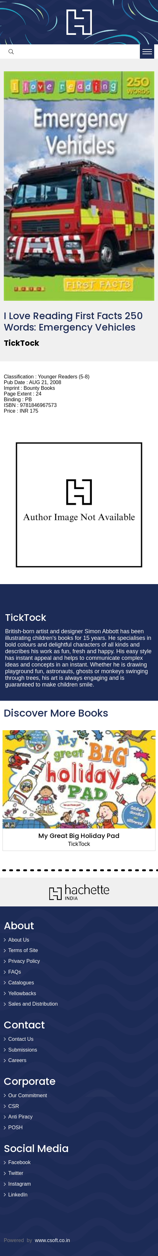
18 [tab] (60, 870)
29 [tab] (137, 870)
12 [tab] (18, 870)
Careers (17, 1060)
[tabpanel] (79, 790)
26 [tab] (116, 870)
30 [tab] (144, 870)
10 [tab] (4, 870)
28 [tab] (130, 870)
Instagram (19, 1184)
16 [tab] (46, 870)
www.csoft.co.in (52, 1240)
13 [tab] (25, 870)
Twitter (15, 1173)
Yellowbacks (22, 993)
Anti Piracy (20, 1116)
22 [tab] (88, 870)
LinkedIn (18, 1194)
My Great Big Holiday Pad (79, 836)
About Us (18, 940)
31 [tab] (151, 870)
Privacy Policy (24, 961)
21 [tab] (81, 870)
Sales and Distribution (33, 1004)
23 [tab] (95, 870)
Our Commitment (27, 1095)
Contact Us (20, 1039)
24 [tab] (102, 870)
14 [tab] (32, 870)
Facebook (19, 1162)
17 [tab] (53, 870)
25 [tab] (109, 870)
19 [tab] (67, 870)
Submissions (22, 1050)
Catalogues (21, 982)
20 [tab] (74, 870)
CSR (13, 1106)
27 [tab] (123, 870)
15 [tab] (39, 870)
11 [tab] (11, 870)
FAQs (14, 972)
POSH (15, 1127)
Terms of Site (23, 950)
